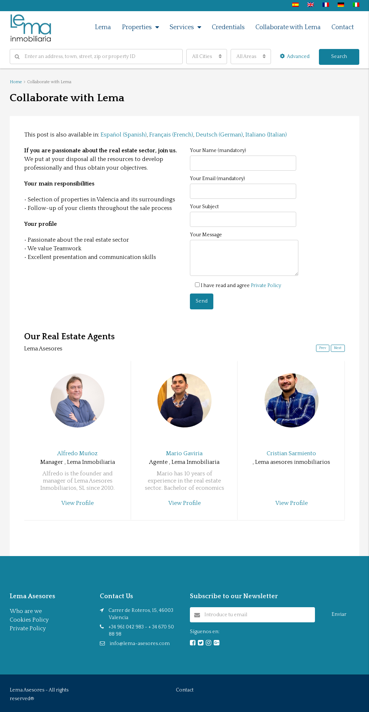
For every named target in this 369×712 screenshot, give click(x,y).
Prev (322, 348)
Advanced (295, 56)
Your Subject (243, 215)
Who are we (26, 611)
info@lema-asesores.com (140, 643)
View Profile (77, 503)
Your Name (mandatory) (243, 159)
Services (182, 27)
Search (339, 56)
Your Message (244, 254)
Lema (103, 27)
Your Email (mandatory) (243, 187)
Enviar (339, 614)
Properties (137, 27)
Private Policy (266, 285)
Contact (343, 27)
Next (338, 348)
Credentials (228, 27)
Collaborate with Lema (288, 27)
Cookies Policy (29, 620)
